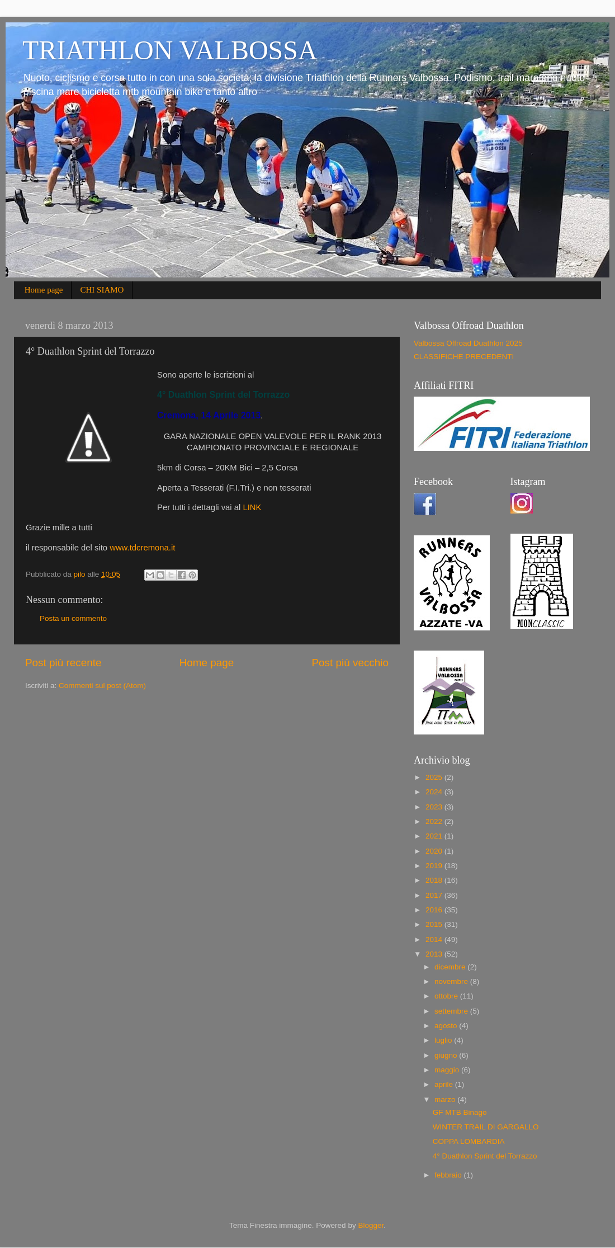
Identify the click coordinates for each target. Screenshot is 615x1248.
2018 (434, 880)
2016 (434, 910)
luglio (444, 1040)
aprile (444, 1084)
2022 (434, 821)
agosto (446, 1025)
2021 (434, 836)
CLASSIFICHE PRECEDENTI (464, 356)
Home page (44, 289)
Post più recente (63, 662)
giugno (446, 1055)
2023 (434, 807)
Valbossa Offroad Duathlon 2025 (468, 343)
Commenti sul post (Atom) (102, 685)
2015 (434, 924)
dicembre (450, 967)
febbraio (449, 1175)
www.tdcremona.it (142, 547)
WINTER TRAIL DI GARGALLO (486, 1127)
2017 (434, 895)
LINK (252, 507)
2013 (434, 954)
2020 (434, 851)
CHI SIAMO (102, 289)
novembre (452, 981)
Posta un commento (73, 618)
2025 (434, 777)
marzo (445, 1099)
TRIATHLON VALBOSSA (170, 50)
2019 (434, 865)
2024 (434, 792)
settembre (452, 1011)
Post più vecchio (350, 662)
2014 (434, 939)
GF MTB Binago (460, 1112)
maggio (447, 1070)
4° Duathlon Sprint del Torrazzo (485, 1156)
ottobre (447, 996)
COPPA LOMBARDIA (469, 1141)
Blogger (371, 1225)
